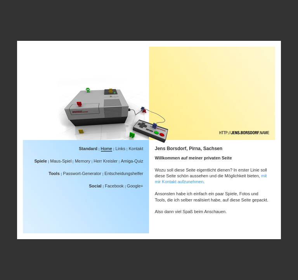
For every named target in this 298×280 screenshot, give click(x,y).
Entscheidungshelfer (123, 173)
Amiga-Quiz (132, 161)
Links (120, 148)
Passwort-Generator (82, 173)
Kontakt (136, 148)
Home (106, 148)
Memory (82, 161)
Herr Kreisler (106, 161)
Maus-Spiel (60, 161)
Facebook (114, 186)
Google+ (135, 186)
